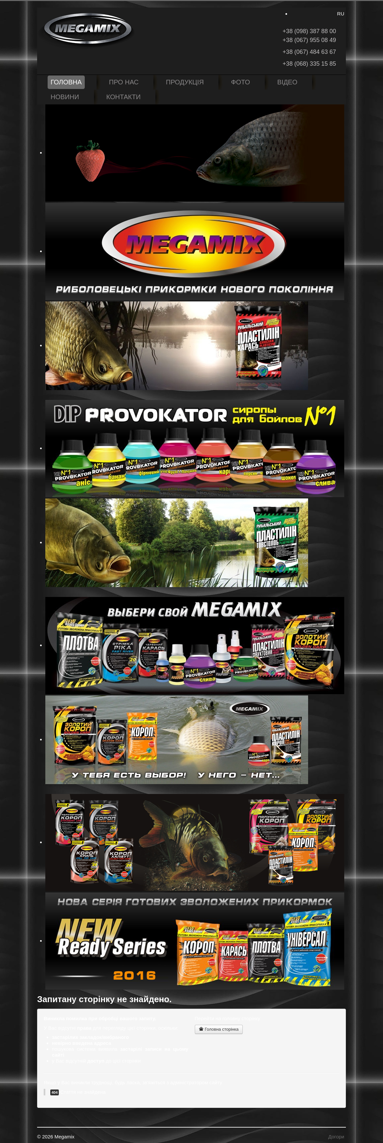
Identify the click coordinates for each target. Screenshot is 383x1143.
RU (340, 13)
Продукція (185, 82)
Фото (240, 82)
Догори (336, 1136)
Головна (66, 82)
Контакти (123, 96)
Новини (65, 96)
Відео (287, 82)
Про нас (124, 82)
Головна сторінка (219, 1029)
